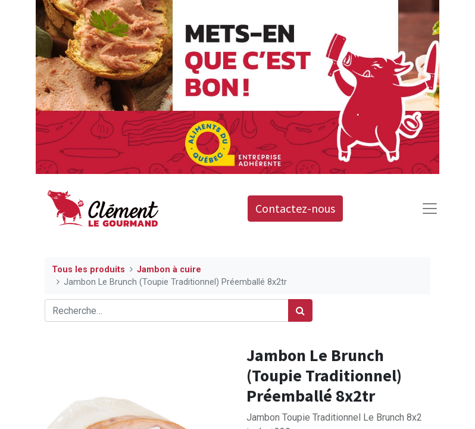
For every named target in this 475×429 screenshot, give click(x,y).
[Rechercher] (300, 310)
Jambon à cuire (169, 270)
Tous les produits (88, 270)
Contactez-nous (295, 208)
